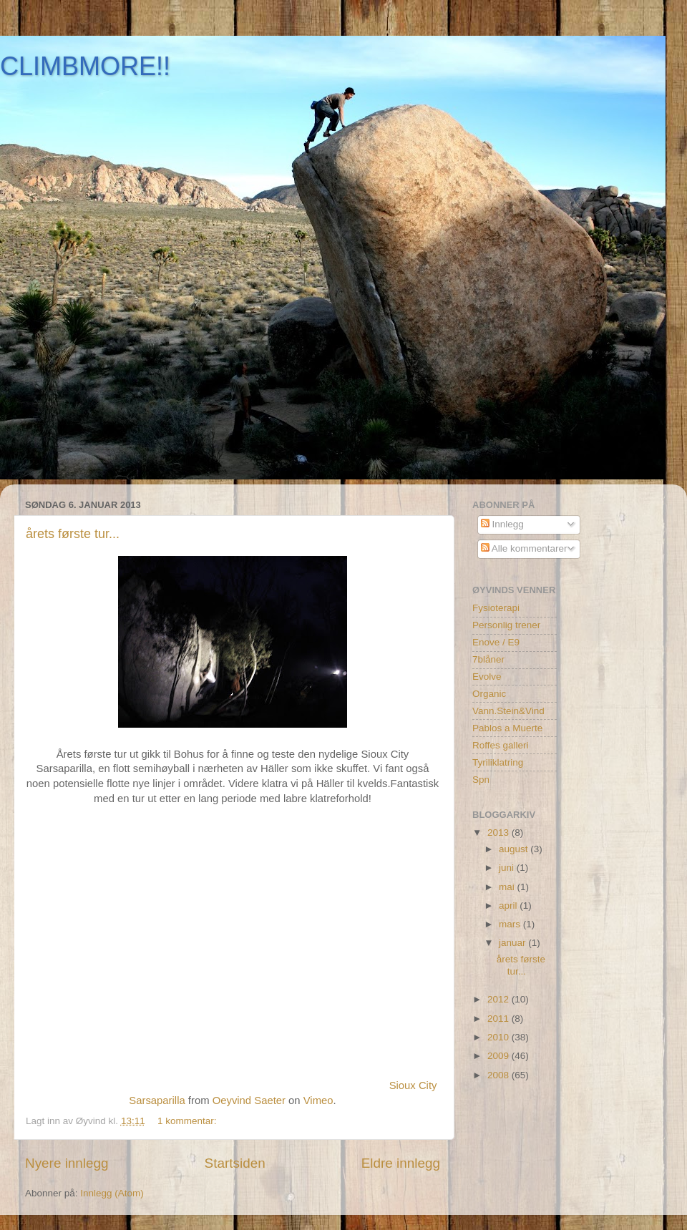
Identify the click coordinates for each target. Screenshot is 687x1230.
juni (508, 867)
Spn (480, 779)
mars (511, 924)
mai (508, 887)
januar (513, 942)
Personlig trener (506, 625)
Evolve (487, 676)
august (514, 849)
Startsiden (235, 1163)
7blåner (488, 659)
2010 (499, 1037)
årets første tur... (73, 534)
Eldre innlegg (400, 1163)
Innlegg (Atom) (112, 1193)
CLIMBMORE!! (85, 66)
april (509, 905)
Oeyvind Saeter (249, 1100)
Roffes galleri (500, 745)
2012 (499, 999)
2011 (499, 1018)
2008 (499, 1075)
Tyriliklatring (497, 762)
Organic (489, 693)
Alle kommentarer (524, 548)
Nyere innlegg (67, 1163)
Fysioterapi (496, 607)
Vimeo (318, 1100)
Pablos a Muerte (507, 728)
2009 (499, 1055)
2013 (499, 832)
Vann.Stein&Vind (508, 711)
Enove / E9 (496, 642)
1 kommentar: (188, 1121)
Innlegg (502, 524)
